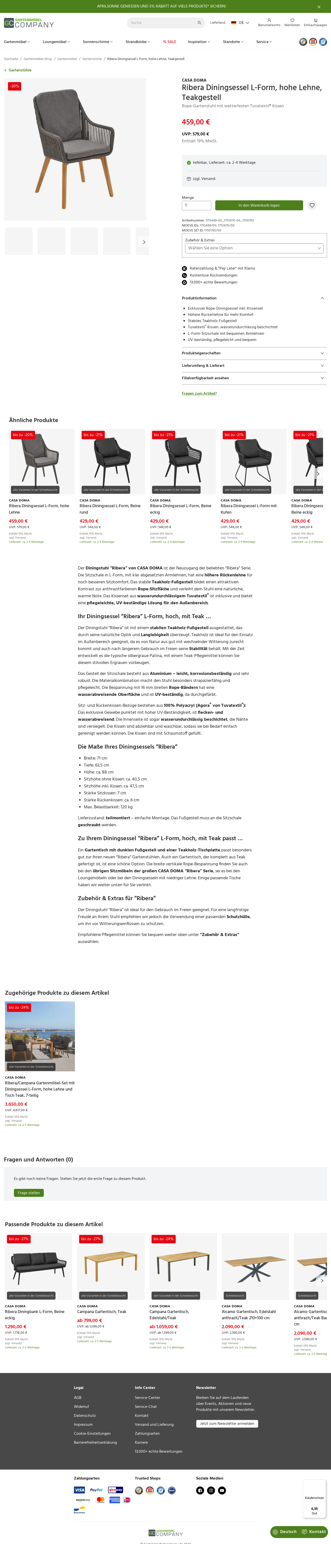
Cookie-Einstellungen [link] (92, 1434)
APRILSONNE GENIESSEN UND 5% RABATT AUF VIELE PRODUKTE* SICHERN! (161, 6)
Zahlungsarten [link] (147, 1434)
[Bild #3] (84, 241)
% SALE (169, 42)
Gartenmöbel (17, 42)
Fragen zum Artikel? (199, 394)
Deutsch (284, 1532)
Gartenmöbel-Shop (38, 59)
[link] (254, 80)
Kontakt (313, 1532)
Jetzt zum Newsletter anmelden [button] (227, 1424)
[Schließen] (319, 6)
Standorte (233, 42)
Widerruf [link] (81, 1407)
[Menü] (323, 1483)
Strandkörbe (138, 42)
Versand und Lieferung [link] (154, 1425)
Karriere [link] (141, 1442)
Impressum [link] (83, 1425)
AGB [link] (77, 1398)
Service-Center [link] (147, 1398)
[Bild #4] (117, 241)
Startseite (11, 59)
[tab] (254, 298)
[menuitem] (269, 23)
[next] (143, 241)
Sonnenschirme (98, 42)
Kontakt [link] (142, 1416)
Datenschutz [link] (85, 1416)
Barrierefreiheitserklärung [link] (95, 1442)
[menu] (290, 23)
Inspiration (199, 42)
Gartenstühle (92, 59)
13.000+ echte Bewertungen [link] (158, 1451)
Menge (196, 202)
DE (240, 23)
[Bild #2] (51, 241)
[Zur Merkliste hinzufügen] (312, 205)
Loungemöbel (57, 42)
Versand (208, 179)
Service (264, 42)
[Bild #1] (19, 241)
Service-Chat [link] (146, 1407)
